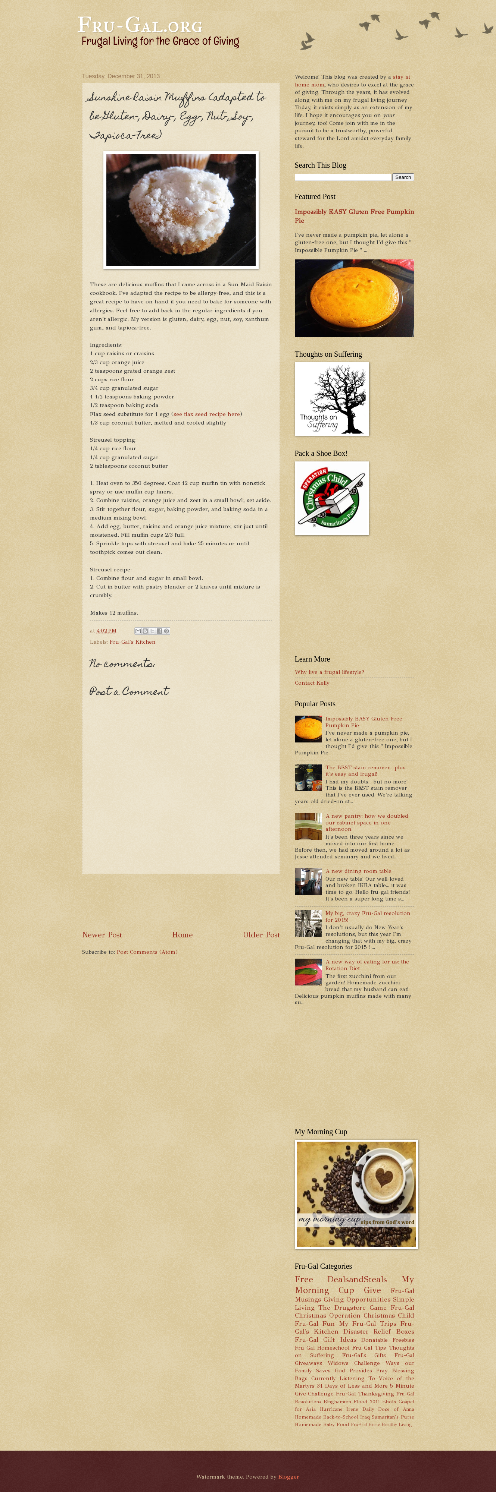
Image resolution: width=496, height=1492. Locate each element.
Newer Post (102, 935)
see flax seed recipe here (207, 413)
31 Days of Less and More (352, 1385)
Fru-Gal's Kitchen (133, 641)
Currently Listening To (343, 1378)
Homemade (308, 1417)
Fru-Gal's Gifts (364, 1355)
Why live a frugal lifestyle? (329, 672)
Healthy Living (396, 1424)
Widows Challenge (354, 1363)
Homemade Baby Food (322, 1424)
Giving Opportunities (357, 1299)
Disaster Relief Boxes (378, 1331)
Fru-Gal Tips (369, 1347)
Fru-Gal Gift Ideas (325, 1339)
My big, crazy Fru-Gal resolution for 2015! (368, 916)
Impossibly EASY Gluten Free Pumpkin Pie (363, 722)
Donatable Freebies (387, 1340)
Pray (382, 1370)
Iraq (365, 1417)
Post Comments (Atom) (147, 952)
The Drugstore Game (352, 1307)
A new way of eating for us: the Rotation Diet (367, 965)
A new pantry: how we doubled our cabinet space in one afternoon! (366, 822)
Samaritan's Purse (393, 1417)
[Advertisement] (218, 902)
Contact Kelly (312, 682)
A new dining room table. (359, 871)
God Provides (353, 1370)
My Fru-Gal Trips (367, 1323)
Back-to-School (340, 1417)
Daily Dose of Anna (388, 1409)
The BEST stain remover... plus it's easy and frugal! (365, 770)
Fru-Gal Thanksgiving (365, 1393)
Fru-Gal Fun (315, 1323)
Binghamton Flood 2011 (352, 1401)
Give (372, 1290)
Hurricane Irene (339, 1409)
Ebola (389, 1401)
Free (304, 1279)
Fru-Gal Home (365, 1424)
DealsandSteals (357, 1279)
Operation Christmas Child (371, 1315)
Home (182, 935)
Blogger (288, 1476)
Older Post (261, 935)
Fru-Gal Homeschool (322, 1347)
